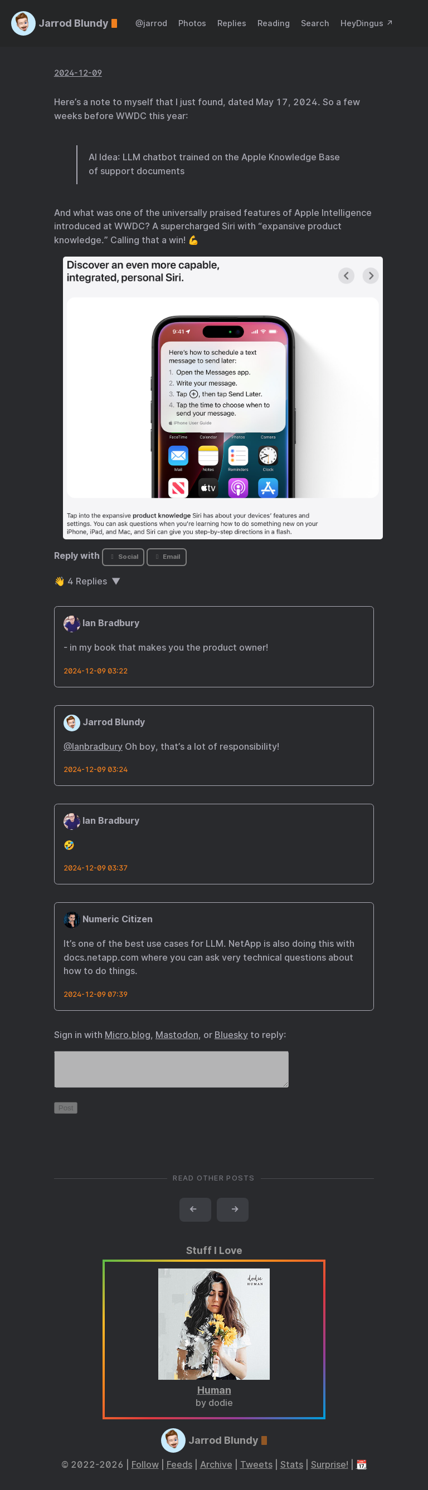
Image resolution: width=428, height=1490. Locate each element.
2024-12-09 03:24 (96, 769)
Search (315, 23)
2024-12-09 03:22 (96, 671)
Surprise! (329, 1471)
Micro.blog (127, 1035)
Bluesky (231, 1035)
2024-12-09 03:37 (96, 868)
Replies (231, 23)
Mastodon (176, 1035)
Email (166, 556)
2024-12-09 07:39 (96, 994)
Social (123, 556)
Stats (291, 1471)
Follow (145, 1471)
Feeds (179, 1471)
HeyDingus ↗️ (367, 23)
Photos (192, 23)
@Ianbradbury (93, 746)
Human (214, 1397)
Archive (216, 1471)
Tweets (256, 1471)
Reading (273, 23)
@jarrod (151, 23)
